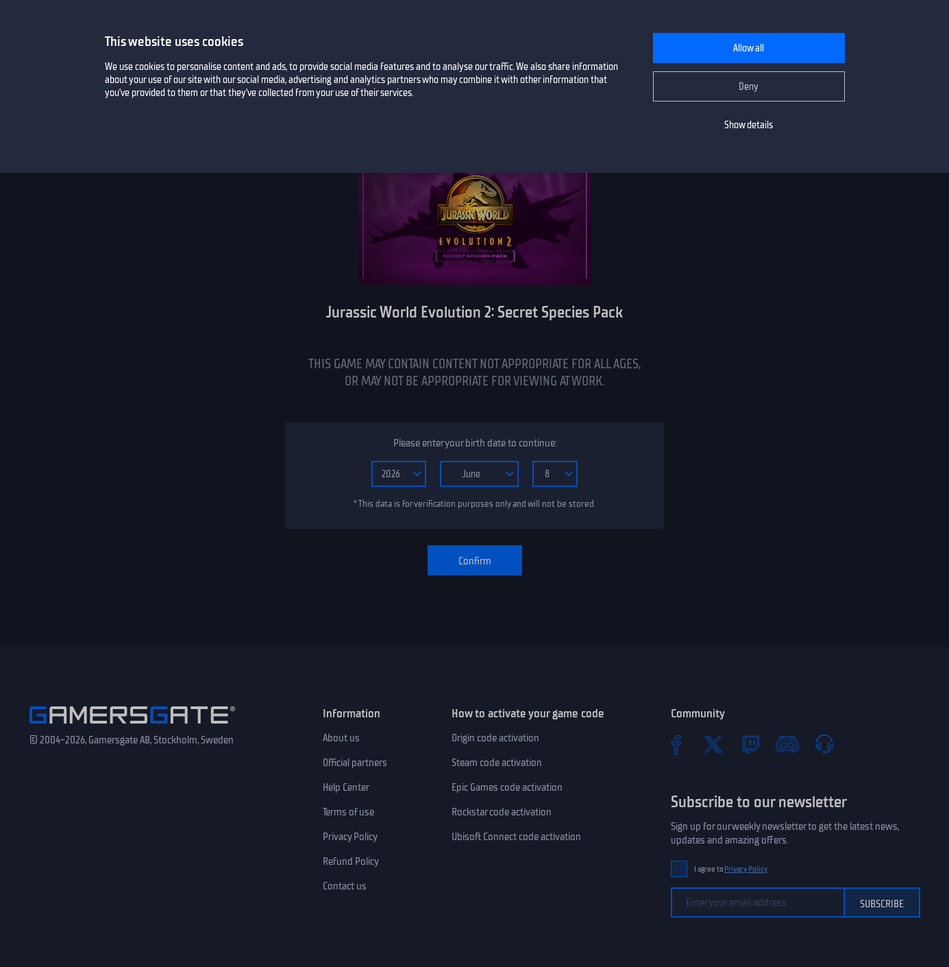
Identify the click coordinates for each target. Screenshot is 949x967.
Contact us (345, 886)
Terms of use (348, 812)
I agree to (731, 869)
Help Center (346, 787)
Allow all (748, 48)
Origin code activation (495, 738)
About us (341, 738)
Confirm (474, 561)
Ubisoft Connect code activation (516, 837)
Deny (749, 86)
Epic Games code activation (507, 787)
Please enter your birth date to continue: (474, 443)
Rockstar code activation (502, 812)
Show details (748, 125)
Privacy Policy (350, 837)
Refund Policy (351, 861)
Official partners (355, 762)
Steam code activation (497, 762)
